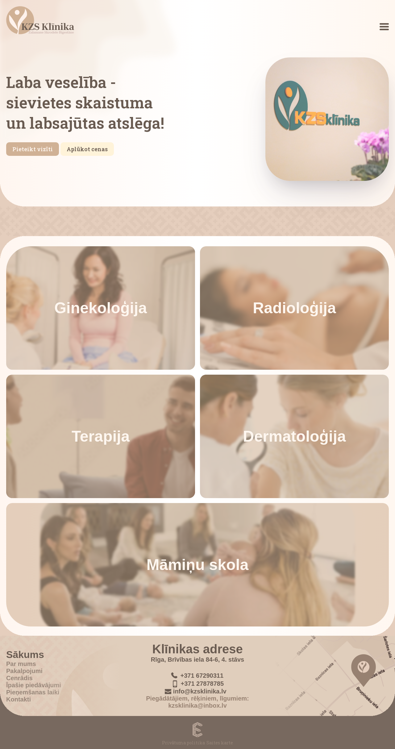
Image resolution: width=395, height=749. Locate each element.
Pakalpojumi (24, 671)
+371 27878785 (202, 683)
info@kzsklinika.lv (200, 691)
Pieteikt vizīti (32, 149)
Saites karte (219, 743)
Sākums (25, 654)
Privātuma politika (183, 743)
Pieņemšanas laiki (32, 692)
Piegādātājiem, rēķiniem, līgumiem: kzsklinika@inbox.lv (197, 702)
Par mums (21, 663)
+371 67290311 (201, 675)
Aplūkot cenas (87, 149)
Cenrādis (19, 678)
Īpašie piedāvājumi (33, 685)
